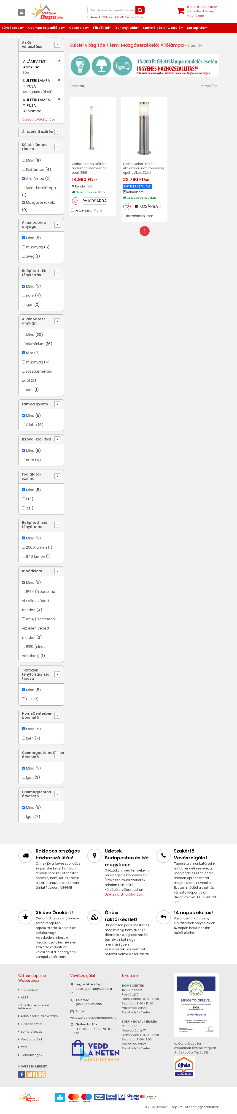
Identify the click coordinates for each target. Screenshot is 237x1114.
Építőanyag (42, 37)
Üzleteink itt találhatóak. (124, 894)
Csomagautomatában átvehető (43, 754)
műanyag (34, 247)
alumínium (35, 344)
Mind (30, 160)
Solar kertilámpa (41, 187)
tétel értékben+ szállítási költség (202, 11)
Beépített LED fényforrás (34, 272)
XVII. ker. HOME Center (118, 17)
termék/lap (209, 86)
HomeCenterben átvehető (37, 715)
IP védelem (32, 571)
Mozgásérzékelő (40, 202)
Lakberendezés (70, 37)
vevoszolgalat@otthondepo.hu (93, 1017)
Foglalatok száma (31, 476)
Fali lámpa (35, 169)
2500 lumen (36, 547)
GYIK (22, 1047)
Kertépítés (196, 27)
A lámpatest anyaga (33, 321)
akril (29, 389)
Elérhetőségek (30, 1055)
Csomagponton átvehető (36, 793)
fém (29, 353)
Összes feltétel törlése (38, 119)
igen (29, 304)
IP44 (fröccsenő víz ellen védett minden (38, 601)
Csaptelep (78, 27)
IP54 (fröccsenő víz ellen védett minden (38, 628)
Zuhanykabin (126, 27)
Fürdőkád (101, 27)
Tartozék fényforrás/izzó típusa (35, 674)
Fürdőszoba (12, 27)
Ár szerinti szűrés (37, 131)
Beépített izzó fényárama (34, 524)
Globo (31, 424)
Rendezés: (77, 86)
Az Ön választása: (32, 44)
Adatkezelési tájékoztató (38, 1016)
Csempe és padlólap (45, 27)
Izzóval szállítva (36, 439)
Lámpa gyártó (35, 404)
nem (30, 295)
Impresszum (28, 989)
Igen (30, 738)
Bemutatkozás (30, 1031)
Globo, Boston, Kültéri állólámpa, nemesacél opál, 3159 (89, 168)
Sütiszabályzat (30, 1024)
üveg (30, 256)
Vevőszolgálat (30, 1039)
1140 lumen (35, 556)
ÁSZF (23, 997)
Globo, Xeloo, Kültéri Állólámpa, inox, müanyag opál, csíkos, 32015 (143, 168)
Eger (140, 17)
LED (29, 699)
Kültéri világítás (87, 45)
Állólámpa (35, 178)
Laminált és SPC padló (162, 27)
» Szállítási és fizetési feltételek (33, 1006)
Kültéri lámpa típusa (34, 146)
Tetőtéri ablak (14, 37)
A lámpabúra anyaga (34, 224)
